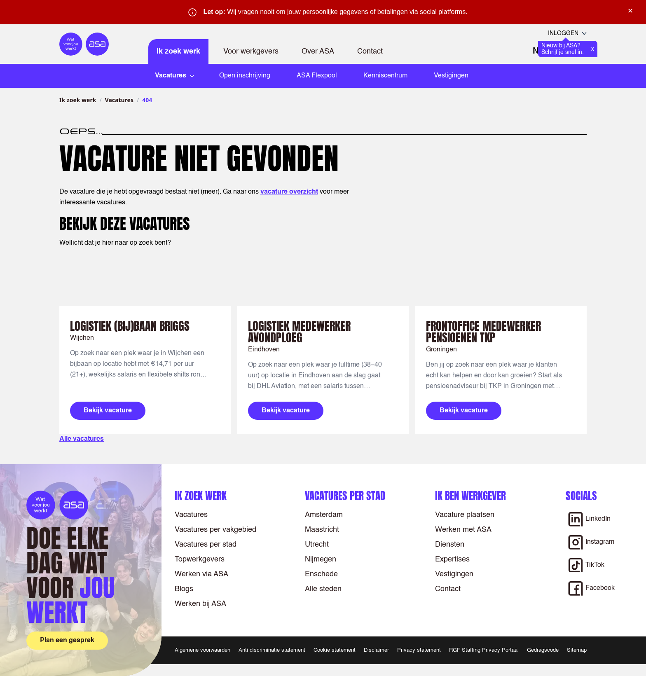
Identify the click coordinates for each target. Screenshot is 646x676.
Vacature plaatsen (464, 515)
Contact (370, 51)
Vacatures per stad (205, 544)
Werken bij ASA (200, 604)
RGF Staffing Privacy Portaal (484, 650)
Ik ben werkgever (470, 496)
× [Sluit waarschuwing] (630, 11)
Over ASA (318, 51)
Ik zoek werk (178, 51)
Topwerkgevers (200, 559)
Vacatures (119, 100)
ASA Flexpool (317, 76)
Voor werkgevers (251, 51)
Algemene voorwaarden (202, 650)
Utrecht (317, 544)
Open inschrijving (244, 76)
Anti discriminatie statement (272, 650)
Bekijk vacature (108, 410)
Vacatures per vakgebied (215, 529)
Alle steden (323, 589)
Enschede (321, 574)
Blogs (184, 589)
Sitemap (577, 650)
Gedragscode (543, 650)
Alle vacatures (81, 439)
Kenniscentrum (385, 76)
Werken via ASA (201, 574)
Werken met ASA (463, 529)
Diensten (449, 544)
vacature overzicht (289, 192)
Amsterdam (324, 515)
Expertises (452, 559)
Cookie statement (335, 650)
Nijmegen (320, 559)
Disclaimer (376, 650)
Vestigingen (451, 76)
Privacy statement (419, 650)
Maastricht (322, 529)
